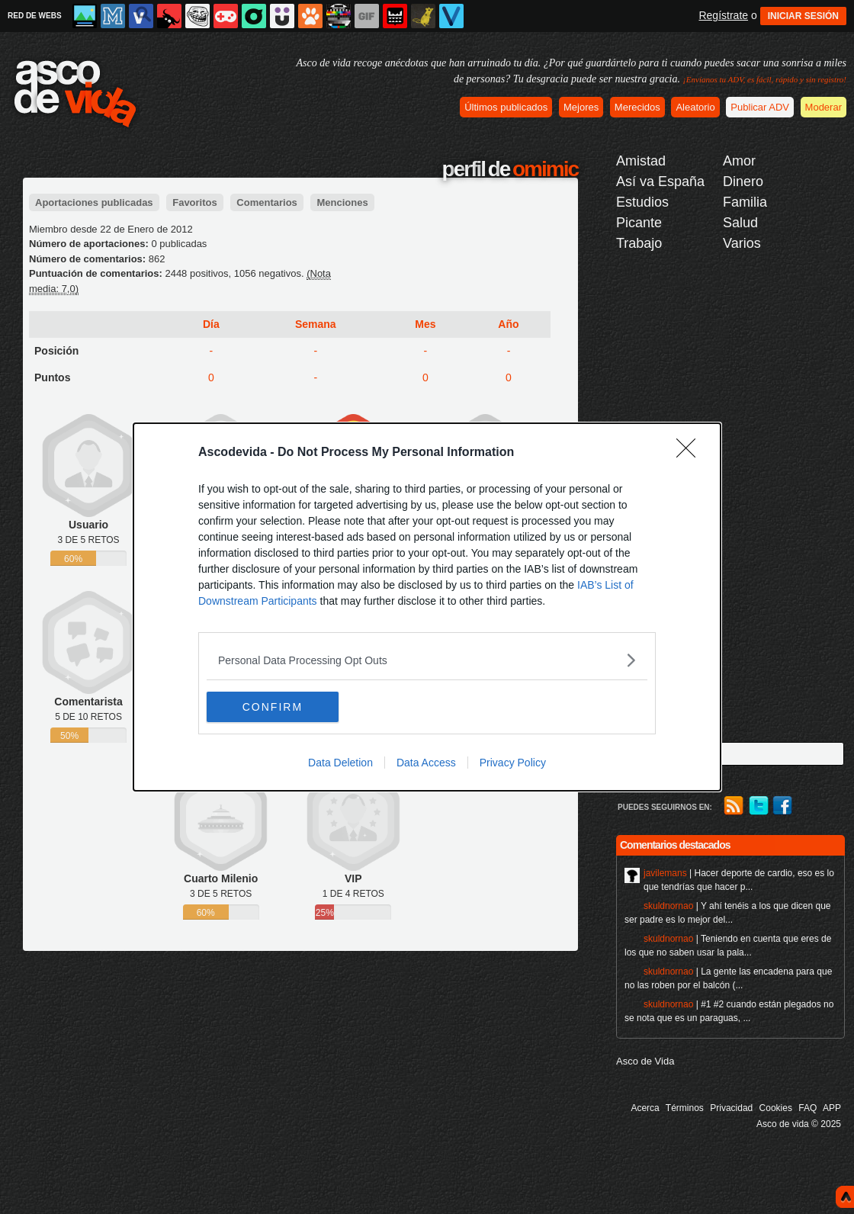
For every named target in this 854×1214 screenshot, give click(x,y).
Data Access (426, 762)
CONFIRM (279, 707)
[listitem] (427, 660)
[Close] (690, 452)
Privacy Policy (513, 762)
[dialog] (427, 607)
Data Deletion (340, 762)
